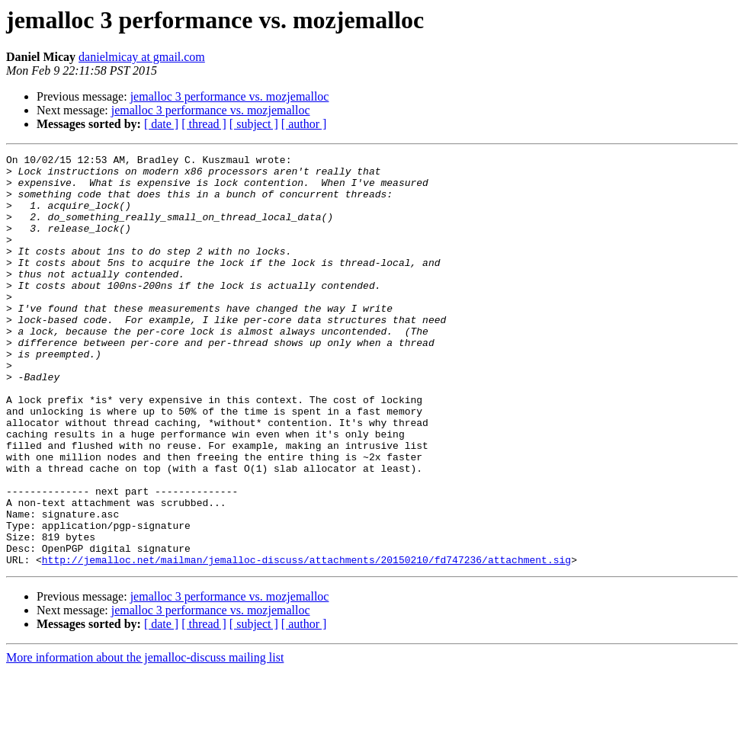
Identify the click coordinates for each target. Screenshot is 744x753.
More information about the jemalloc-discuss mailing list (145, 739)
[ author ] (304, 123)
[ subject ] (253, 123)
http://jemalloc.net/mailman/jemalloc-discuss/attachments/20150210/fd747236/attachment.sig (306, 642)
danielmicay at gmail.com (142, 56)
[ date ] (161, 123)
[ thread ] (203, 123)
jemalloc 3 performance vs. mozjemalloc (229, 96)
